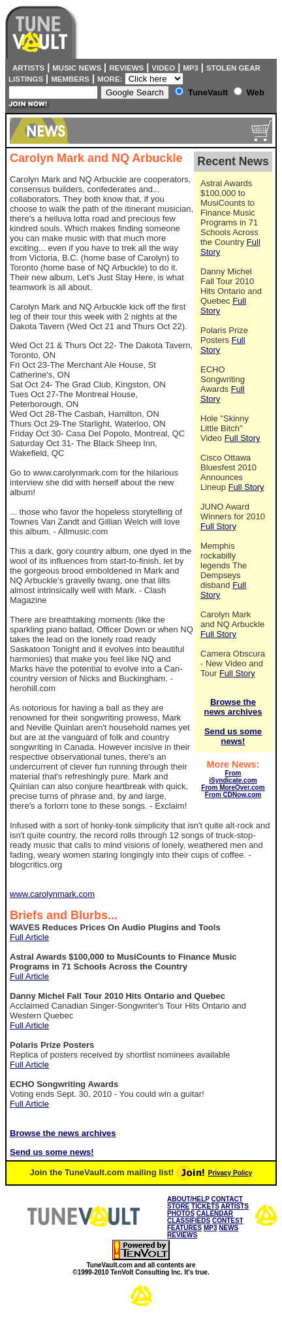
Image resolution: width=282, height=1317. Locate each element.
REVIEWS (182, 1235)
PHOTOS (181, 1213)
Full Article (29, 937)
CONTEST (227, 1220)
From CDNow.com (233, 794)
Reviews (126, 68)
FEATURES (184, 1227)
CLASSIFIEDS (188, 1220)
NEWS (228, 1227)
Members (70, 79)
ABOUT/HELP (188, 1199)
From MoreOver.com (232, 787)
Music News (76, 68)
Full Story (242, 438)
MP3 (190, 68)
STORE (178, 1206)
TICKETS (205, 1206)
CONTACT (227, 1199)
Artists (26, 68)
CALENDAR (214, 1213)
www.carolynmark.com (52, 894)
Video (163, 68)
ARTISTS (235, 1206)
